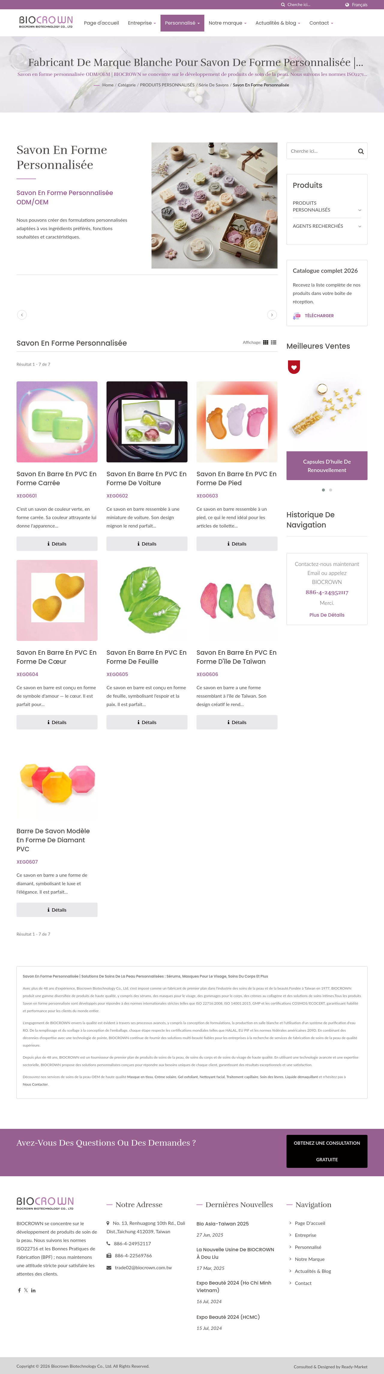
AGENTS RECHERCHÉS (318, 226)
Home (107, 84)
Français (360, 4)
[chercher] (282, 5)
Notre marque (228, 23)
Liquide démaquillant (301, 1077)
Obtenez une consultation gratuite (327, 1151)
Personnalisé (182, 23)
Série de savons (214, 84)
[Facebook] (19, 1288)
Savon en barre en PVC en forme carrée (56, 478)
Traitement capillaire (242, 1077)
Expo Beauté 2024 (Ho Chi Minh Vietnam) (234, 1284)
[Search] (314, 5)
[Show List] (274, 342)
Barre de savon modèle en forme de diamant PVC (53, 840)
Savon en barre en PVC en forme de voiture (146, 478)
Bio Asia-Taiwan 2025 (222, 1221)
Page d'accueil (101, 23)
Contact (321, 23)
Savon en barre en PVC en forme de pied (236, 478)
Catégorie (127, 84)
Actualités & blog (278, 23)
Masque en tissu (140, 1077)
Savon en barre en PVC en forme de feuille (146, 657)
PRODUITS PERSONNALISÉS (167, 84)
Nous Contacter (35, 1084)
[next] (272, 315)
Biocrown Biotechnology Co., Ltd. (81, 1363)
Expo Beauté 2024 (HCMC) (228, 1315)
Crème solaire (165, 1077)
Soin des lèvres (272, 1077)
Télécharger (313, 316)
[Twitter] (26, 1288)
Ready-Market (354, 1364)
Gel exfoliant (188, 1077)
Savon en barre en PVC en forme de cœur (56, 657)
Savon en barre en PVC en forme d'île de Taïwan (236, 657)
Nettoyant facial (212, 1077)
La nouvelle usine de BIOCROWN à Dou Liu (235, 1251)
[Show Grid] (266, 342)
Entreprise (142, 23)
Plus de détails (326, 615)
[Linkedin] (33, 1288)
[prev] (22, 315)
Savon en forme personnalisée (261, 84)
